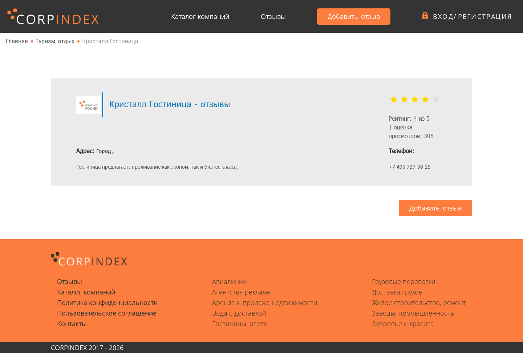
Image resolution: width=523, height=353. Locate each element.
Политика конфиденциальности (107, 302)
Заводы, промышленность (413, 313)
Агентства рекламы (242, 292)
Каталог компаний (200, 16)
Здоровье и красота (403, 323)
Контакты (72, 323)
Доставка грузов (397, 292)
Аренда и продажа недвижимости (264, 302)
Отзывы (273, 16)
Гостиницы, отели (240, 323)
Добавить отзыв (354, 16)
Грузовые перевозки (403, 281)
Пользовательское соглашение (107, 313)
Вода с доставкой (239, 313)
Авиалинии (229, 281)
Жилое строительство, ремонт (419, 302)
